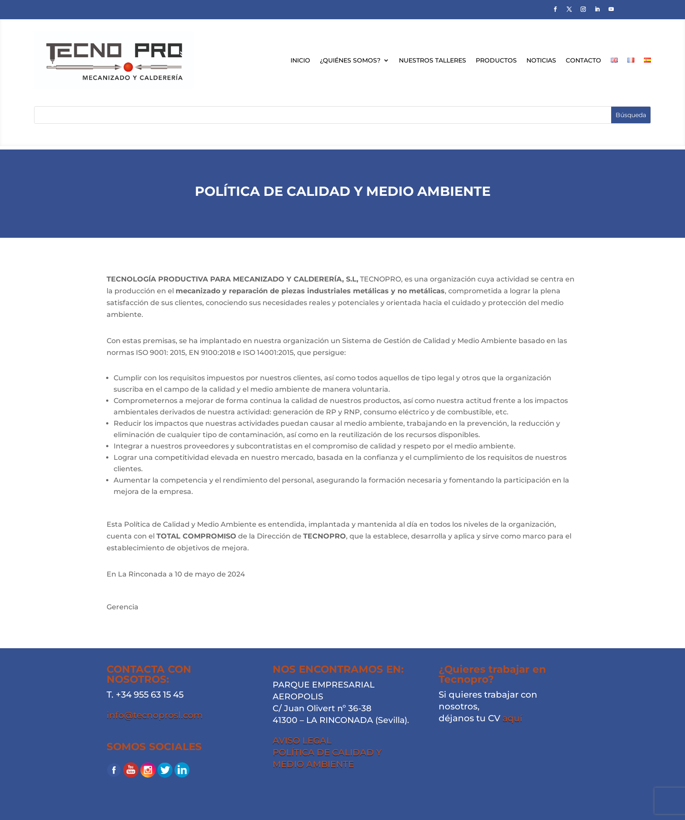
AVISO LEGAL (302, 740)
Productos (496, 60)
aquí (512, 718)
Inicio (300, 60)
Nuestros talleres (432, 60)
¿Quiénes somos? (350, 60)
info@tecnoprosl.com (155, 715)
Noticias (541, 60)
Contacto (583, 60)
